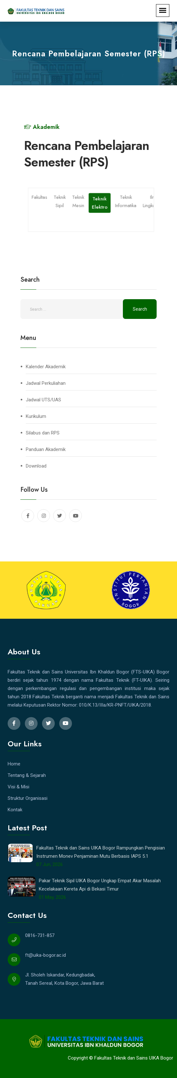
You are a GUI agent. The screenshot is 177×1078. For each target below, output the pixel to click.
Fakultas (40, 196)
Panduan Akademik (46, 449)
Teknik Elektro (100, 202)
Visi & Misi (18, 787)
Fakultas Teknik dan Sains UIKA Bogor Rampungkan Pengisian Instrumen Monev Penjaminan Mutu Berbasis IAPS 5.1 (100, 852)
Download (36, 466)
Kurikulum (36, 416)
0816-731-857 (39, 935)
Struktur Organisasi (27, 798)
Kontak (15, 810)
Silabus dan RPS (43, 433)
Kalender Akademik (46, 367)
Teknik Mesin (79, 200)
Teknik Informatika (126, 200)
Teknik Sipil (60, 200)
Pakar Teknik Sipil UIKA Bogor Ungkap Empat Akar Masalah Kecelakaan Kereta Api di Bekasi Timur (100, 885)
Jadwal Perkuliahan (46, 383)
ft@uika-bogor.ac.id (45, 955)
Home (14, 764)
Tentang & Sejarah (27, 775)
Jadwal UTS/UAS (43, 400)
